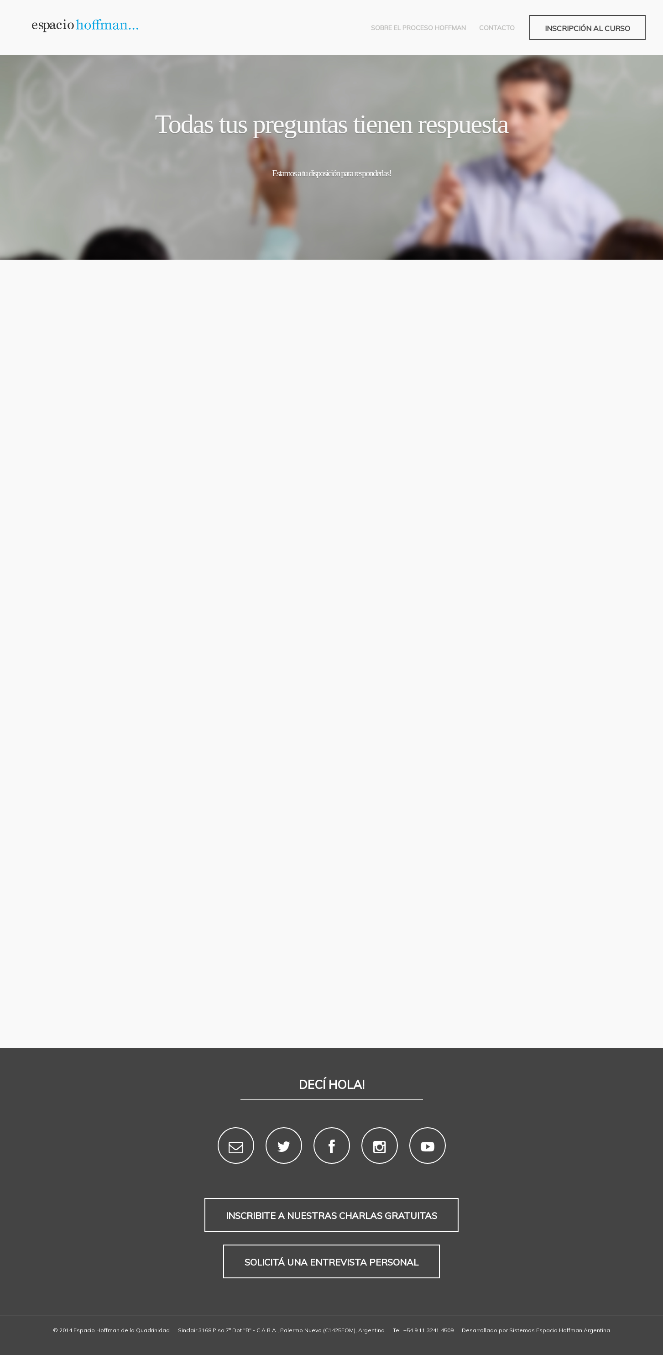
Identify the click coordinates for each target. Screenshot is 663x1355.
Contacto (497, 28)
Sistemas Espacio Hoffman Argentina (559, 1330)
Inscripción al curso (587, 28)
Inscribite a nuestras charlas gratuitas (331, 1215)
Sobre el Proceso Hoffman (418, 28)
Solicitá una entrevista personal (331, 1262)
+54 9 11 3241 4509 (428, 1330)
